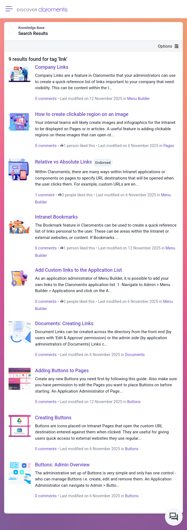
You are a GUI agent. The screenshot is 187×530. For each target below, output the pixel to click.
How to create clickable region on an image (81, 114)
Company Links (51, 67)
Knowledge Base (31, 28)
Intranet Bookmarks (56, 217)
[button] (174, 31)
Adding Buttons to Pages (62, 370)
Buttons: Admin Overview (62, 465)
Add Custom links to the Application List (78, 270)
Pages (168, 145)
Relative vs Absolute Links (63, 162)
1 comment (45, 195)
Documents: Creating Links (64, 323)
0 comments (46, 98)
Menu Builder (138, 98)
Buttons (133, 401)
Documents (135, 354)
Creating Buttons (53, 417)
